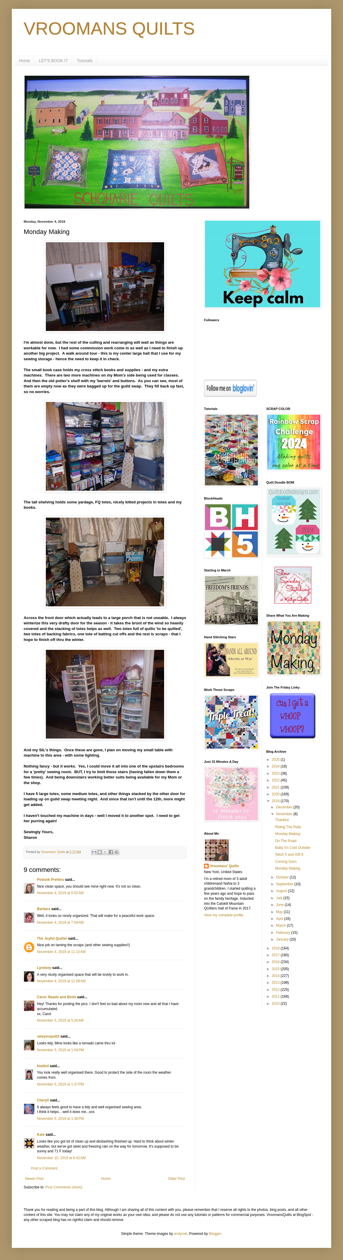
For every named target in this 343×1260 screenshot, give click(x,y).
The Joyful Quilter (52, 938)
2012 (276, 990)
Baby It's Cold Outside (292, 848)
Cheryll (43, 1100)
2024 (276, 766)
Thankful (282, 820)
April (280, 919)
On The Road (285, 841)
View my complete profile (223, 915)
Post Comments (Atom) (63, 1187)
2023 (276, 773)
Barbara (43, 909)
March (281, 925)
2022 (276, 780)
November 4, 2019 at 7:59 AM (60, 922)
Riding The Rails (288, 827)
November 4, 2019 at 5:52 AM (60, 893)
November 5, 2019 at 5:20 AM (60, 1020)
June (280, 905)
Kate (41, 1135)
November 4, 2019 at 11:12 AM (61, 952)
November (284, 814)
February (283, 933)
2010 (276, 1003)
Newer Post (34, 1179)
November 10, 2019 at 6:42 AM (61, 1158)
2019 (276, 801)
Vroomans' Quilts (224, 866)
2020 (276, 794)
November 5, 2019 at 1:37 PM (60, 1084)
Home (24, 60)
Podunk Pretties (50, 880)
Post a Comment (44, 1168)
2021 (276, 787)
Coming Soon (286, 862)
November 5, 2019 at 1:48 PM (60, 1119)
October (282, 877)
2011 (276, 996)
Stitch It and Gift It (289, 854)
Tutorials (85, 60)
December (284, 807)
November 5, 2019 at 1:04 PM (60, 1050)
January (282, 939)
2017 (276, 955)
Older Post (176, 1179)
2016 (276, 962)
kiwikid (43, 1066)
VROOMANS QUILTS (109, 28)
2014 (276, 976)
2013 (276, 982)
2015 (276, 969)
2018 (276, 948)
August (282, 891)
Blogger (215, 1234)
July (279, 898)
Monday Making (287, 834)
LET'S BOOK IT (53, 60)
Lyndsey (44, 968)
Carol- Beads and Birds (56, 997)
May (280, 912)
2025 (276, 759)
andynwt (180, 1234)
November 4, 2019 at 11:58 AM (61, 981)
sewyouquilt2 (48, 1036)
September (285, 884)
